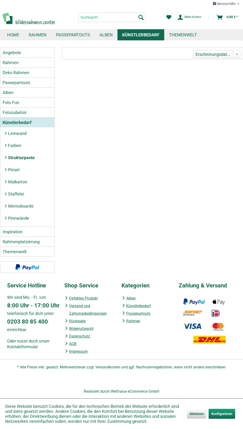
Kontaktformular (22, 346)
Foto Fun (11, 102)
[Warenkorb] (227, 17)
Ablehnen (196, 414)
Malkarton (17, 181)
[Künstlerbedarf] (140, 34)
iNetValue (119, 391)
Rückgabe (77, 321)
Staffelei (16, 193)
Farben (14, 145)
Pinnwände (18, 218)
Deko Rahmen (16, 72)
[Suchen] (141, 17)
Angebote (12, 52)
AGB (72, 344)
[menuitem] (112, 17)
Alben (8, 92)
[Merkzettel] (169, 17)
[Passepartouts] (73, 34)
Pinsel (13, 169)
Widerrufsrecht (81, 328)
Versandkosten (107, 367)
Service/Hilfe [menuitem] (224, 4)
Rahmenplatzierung (21, 241)
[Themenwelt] (183, 34)
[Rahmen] (37, 34)
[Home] (13, 34)
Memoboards (20, 206)
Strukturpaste (21, 157)
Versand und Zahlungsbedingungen (88, 310)
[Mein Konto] (190, 17)
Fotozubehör (15, 112)
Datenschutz (79, 336)
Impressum (78, 351)
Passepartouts (16, 82)
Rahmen (11, 62)
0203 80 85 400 (27, 321)
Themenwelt (15, 251)
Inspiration (13, 231)
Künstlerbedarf (17, 122)
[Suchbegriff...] (112, 17)
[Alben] (106, 34)
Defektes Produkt (83, 298)
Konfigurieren (221, 414)
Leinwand (17, 133)
